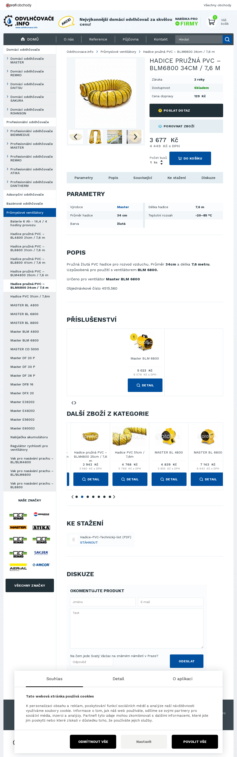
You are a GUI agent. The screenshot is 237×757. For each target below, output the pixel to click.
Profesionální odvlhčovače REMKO (31, 158)
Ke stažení (176, 177)
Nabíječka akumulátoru (29, 437)
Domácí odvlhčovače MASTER (27, 60)
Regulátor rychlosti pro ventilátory (29, 447)
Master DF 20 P (22, 358)
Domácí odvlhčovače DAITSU (27, 86)
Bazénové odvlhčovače (24, 203)
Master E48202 (22, 411)
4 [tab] (93, 497)
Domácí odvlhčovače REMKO (27, 73)
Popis (113, 177)
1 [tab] (76, 497)
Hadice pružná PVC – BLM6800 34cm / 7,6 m (29, 285)
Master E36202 (22, 402)
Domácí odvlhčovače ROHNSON (27, 111)
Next (135, 137)
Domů (29, 39)
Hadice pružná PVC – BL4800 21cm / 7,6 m (27, 235)
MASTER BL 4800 (24, 305)
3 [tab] (88, 497)
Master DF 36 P (22, 375)
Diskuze (208, 177)
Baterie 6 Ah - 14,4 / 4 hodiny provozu (28, 223)
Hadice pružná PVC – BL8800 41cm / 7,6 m (27, 260)
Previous (75, 137)
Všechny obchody (217, 5)
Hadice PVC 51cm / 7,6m (30, 296)
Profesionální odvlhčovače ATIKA (31, 171)
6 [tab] (104, 497)
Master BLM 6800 (24, 340)
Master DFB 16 (21, 384)
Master (123, 207)
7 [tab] (110, 497)
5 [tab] (99, 497)
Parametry (83, 177)
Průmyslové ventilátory (24, 212)
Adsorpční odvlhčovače (25, 194)
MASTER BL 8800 (24, 323)
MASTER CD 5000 (24, 349)
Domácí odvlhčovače (23, 49)
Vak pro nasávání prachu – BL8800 (31, 485)
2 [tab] (82, 497)
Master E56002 (22, 419)
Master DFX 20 (22, 393)
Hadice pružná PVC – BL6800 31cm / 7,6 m (27, 248)
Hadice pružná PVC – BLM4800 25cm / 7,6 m (29, 273)
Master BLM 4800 (24, 331)
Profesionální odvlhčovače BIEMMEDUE (31, 133)
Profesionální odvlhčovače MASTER (31, 145)
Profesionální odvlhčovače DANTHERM (31, 184)
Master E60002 (22, 428)
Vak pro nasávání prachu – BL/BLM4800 (31, 460)
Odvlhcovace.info (80, 51)
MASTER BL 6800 (24, 314)
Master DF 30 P (22, 367)
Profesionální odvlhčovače (27, 122)
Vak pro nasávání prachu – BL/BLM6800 (31, 472)
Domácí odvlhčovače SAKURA (27, 98)
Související (142, 177)
